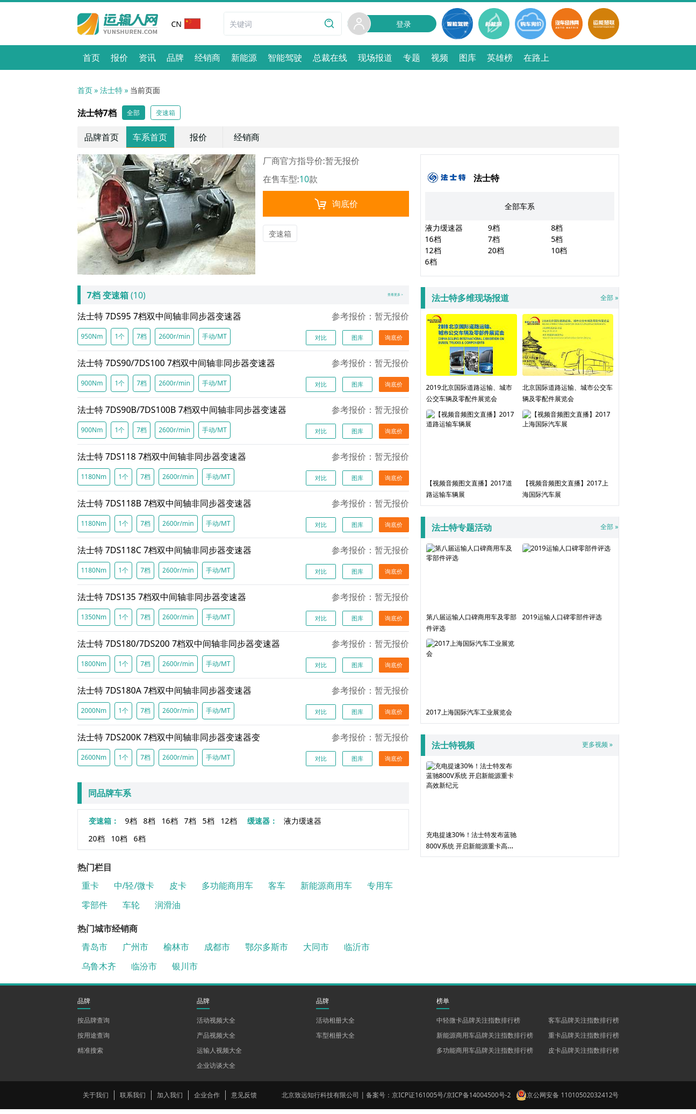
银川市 (185, 971)
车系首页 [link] (150, 139)
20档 (97, 843)
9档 (131, 825)
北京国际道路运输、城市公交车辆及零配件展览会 (567, 360)
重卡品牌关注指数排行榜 (583, 1040)
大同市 (316, 952)
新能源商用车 (326, 890)
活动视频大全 (216, 1025)
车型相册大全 (335, 1040)
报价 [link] (198, 139)
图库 (357, 341)
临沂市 (357, 952)
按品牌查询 (93, 1025)
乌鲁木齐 (99, 971)
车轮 (131, 910)
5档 (208, 825)
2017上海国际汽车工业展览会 (471, 684)
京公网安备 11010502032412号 (573, 1099)
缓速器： (262, 825)
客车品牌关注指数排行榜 (583, 1025)
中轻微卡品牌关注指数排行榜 (478, 1025)
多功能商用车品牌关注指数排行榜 (484, 1055)
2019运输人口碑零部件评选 (567, 589)
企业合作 (207, 1099)
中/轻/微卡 (134, 890)
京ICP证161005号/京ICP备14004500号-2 (451, 1099)
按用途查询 (93, 1040)
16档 (170, 825)
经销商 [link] (247, 139)
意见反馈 (244, 1099)
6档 (140, 843)
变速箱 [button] (171, 114)
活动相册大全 (335, 1025)
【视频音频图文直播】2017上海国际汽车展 (567, 456)
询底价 (336, 205)
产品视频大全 (216, 1040)
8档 (149, 825)
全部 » (522, 300)
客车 (276, 890)
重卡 (90, 890)
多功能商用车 (227, 890)
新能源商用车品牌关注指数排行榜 (484, 1040)
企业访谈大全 (216, 1070)
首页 (84, 90)
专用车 (380, 890)
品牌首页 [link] (101, 139)
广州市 (135, 952)
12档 (229, 825)
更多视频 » (594, 757)
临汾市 (144, 971)
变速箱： (104, 825)
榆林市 (176, 952)
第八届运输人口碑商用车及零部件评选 (471, 589)
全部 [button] (135, 114)
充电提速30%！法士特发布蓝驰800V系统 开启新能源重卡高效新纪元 (471, 823)
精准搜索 (90, 1055)
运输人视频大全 (219, 1055)
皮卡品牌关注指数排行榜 (583, 1055)
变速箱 (280, 236)
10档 (119, 843)
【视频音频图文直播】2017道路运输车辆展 (471, 456)
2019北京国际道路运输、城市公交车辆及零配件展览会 (471, 366)
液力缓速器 (302, 825)
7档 (190, 825)
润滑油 (168, 910)
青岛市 (94, 952)
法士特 (111, 90)
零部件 (94, 910)
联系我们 (133, 1099)
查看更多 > (384, 299)
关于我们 (96, 1099)
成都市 (217, 952)
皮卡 (177, 890)
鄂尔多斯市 (266, 952)
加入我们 (170, 1099)
